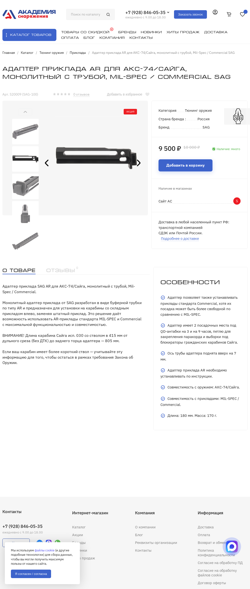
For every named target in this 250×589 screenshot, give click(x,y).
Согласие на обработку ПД (220, 562)
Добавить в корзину (185, 165)
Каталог (79, 527)
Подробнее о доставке (180, 238)
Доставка (206, 527)
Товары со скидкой (85, 32)
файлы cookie (44, 550)
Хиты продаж (83, 558)
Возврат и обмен (212, 542)
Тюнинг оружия (198, 110)
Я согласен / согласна (31, 574)
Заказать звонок (190, 14)
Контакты (143, 550)
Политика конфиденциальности (216, 552)
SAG (206, 127)
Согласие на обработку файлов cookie (217, 572)
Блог (139, 535)
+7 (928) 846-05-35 (145, 12)
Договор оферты (212, 583)
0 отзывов (81, 94)
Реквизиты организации (156, 542)
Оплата (204, 535)
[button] (25, 112)
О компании (145, 527)
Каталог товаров (31, 34)
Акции (77, 535)
